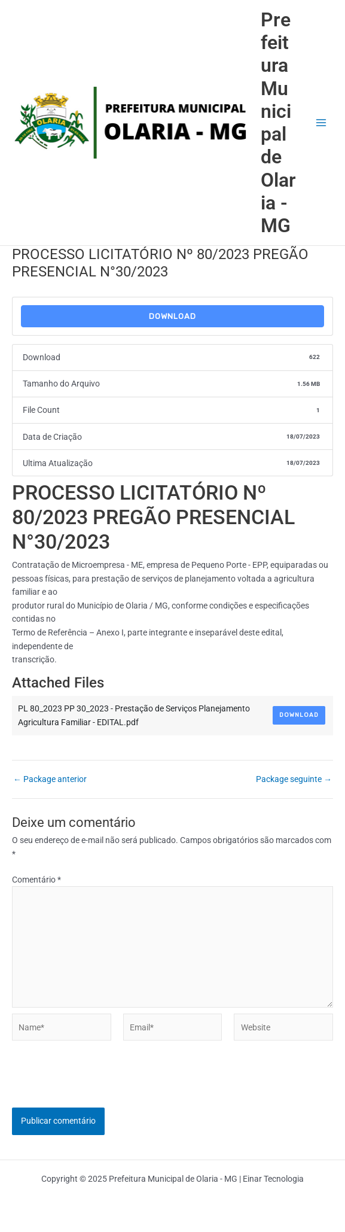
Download (172, 316)
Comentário (36, 879)
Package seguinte (294, 779)
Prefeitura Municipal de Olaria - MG (278, 123)
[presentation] (103, 1084)
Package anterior (50, 779)
